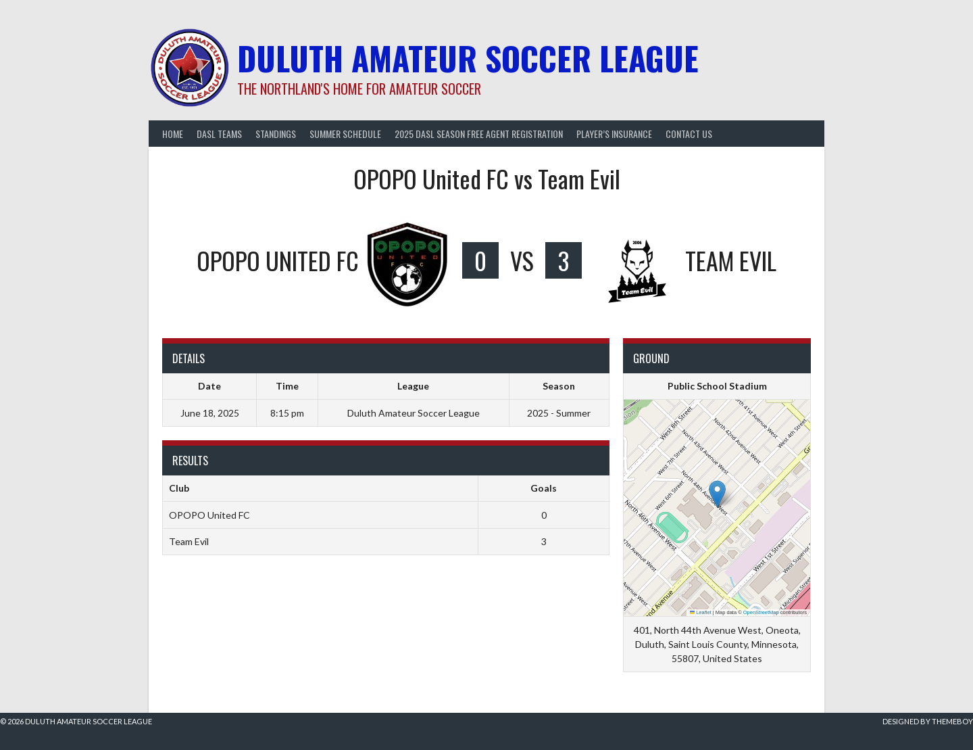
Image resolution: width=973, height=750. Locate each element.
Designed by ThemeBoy (927, 721)
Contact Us (689, 133)
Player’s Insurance (614, 133)
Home (172, 133)
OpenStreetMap (761, 612)
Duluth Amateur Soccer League (468, 58)
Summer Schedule (345, 133)
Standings (275, 133)
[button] (717, 494)
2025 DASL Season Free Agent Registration (479, 133)
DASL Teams (219, 133)
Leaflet (701, 612)
